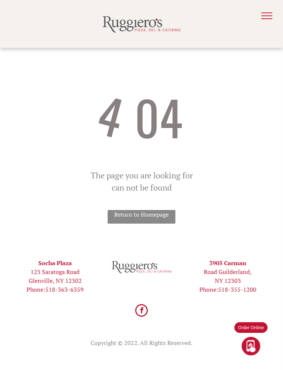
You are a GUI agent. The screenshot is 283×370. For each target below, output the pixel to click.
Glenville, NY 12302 (55, 281)
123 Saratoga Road (55, 272)
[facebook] (141, 311)
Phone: (36, 289)
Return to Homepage (141, 214)
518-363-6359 (64, 289)
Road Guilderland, (228, 272)
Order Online (251, 327)
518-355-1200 (237, 289)
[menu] (266, 15)
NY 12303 (228, 281)
